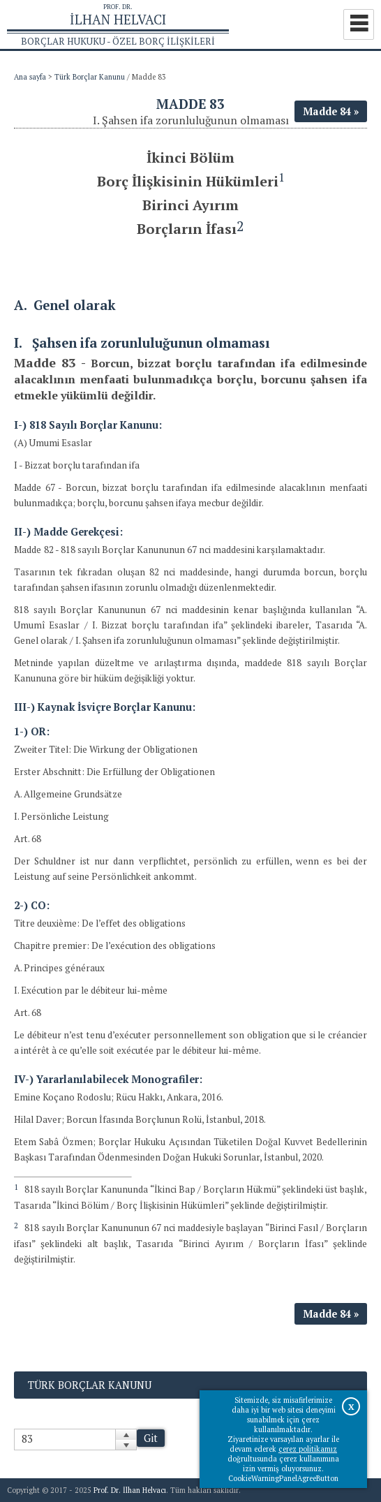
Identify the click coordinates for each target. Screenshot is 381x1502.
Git (151, 1438)
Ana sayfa (30, 77)
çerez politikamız (307, 1449)
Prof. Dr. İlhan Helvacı (130, 1490)
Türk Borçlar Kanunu (89, 77)
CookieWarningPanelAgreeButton (283, 1478)
